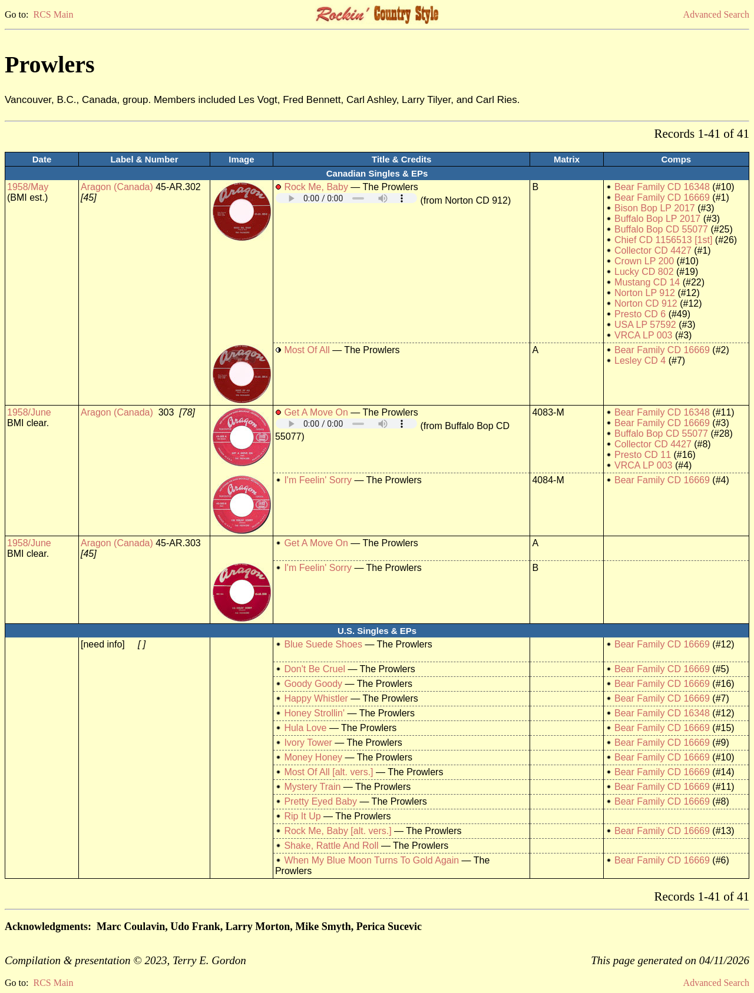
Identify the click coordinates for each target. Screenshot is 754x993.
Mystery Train (312, 787)
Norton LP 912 (644, 293)
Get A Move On (316, 412)
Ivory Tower (308, 743)
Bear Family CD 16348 (662, 187)
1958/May (27, 187)
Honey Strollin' (314, 713)
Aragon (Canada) (117, 187)
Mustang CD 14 (647, 282)
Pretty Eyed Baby (320, 801)
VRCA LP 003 (643, 335)
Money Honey (313, 757)
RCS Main (53, 14)
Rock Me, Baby (316, 187)
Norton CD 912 (645, 303)
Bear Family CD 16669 (662, 197)
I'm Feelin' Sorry (318, 480)
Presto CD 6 (640, 314)
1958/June (29, 412)
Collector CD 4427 (653, 250)
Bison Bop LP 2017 (654, 208)
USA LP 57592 (645, 325)
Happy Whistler (316, 698)
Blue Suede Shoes (323, 644)
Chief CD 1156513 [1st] (663, 240)
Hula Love (305, 728)
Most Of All (306, 350)
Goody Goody (313, 684)
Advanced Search (716, 14)
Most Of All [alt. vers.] (328, 772)
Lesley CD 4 (640, 361)
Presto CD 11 (642, 455)
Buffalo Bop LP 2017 (657, 219)
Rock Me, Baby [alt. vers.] (337, 831)
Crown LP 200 (644, 261)
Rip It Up (302, 816)
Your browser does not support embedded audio (346, 198)
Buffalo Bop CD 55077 (661, 229)
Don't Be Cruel (314, 669)
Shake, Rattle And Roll (331, 846)
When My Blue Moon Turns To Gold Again (371, 860)
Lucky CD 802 (644, 272)
